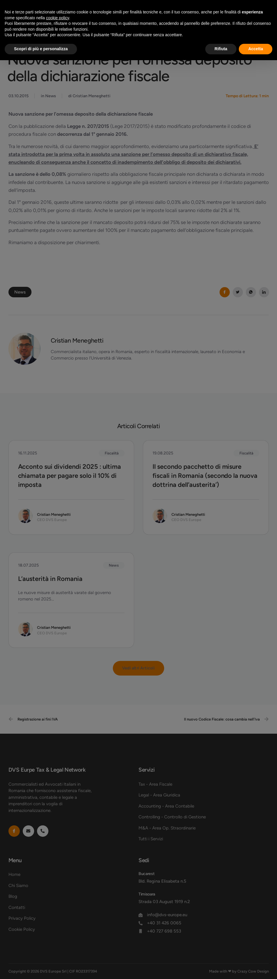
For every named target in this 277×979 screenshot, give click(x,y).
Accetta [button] (255, 48)
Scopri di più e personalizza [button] (41, 48)
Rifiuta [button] (221, 48)
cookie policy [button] (57, 17)
